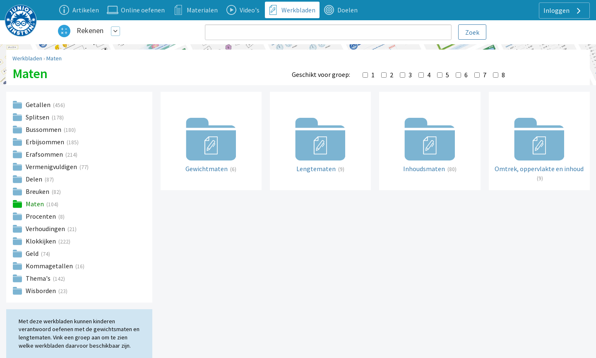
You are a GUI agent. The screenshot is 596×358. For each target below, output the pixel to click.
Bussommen (44, 129)
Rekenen (90, 30)
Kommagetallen (50, 266)
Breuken (38, 191)
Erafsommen (45, 154)
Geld (33, 253)
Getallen (39, 104)
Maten (54, 58)
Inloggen (563, 10)
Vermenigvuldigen (52, 166)
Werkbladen (27, 58)
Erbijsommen (45, 142)
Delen (34, 179)
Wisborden (41, 290)
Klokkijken (41, 241)
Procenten (41, 216)
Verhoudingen (46, 228)
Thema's (39, 278)
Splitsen (38, 117)
